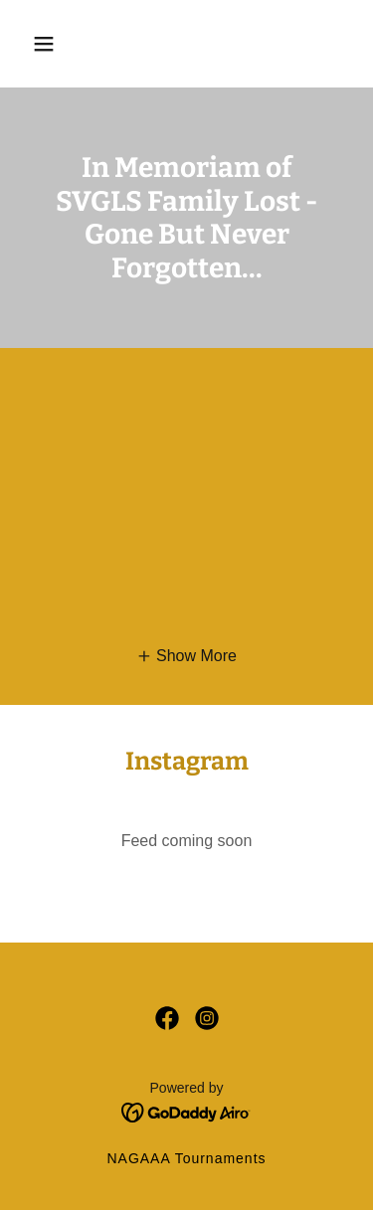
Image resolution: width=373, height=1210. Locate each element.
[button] (44, 44)
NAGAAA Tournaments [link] (186, 1158)
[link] (167, 1018)
